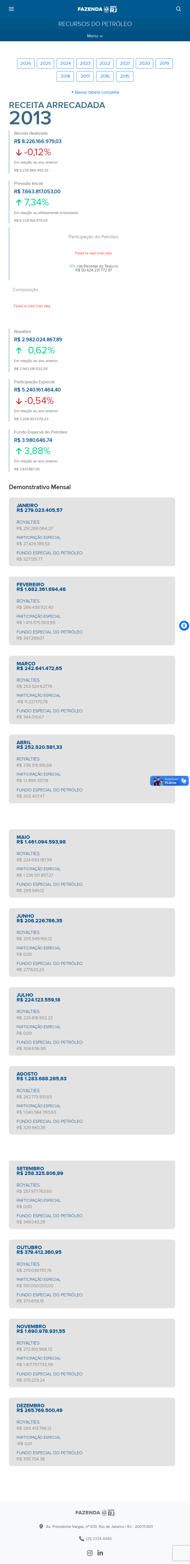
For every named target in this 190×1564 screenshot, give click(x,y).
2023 (85, 63)
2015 (125, 76)
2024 (65, 63)
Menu (95, 36)
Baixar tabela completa (97, 92)
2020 (144, 63)
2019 (164, 63)
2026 (25, 63)
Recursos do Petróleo (95, 24)
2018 (65, 76)
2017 (85, 76)
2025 (45, 63)
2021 (125, 63)
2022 (104, 63)
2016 (105, 76)
